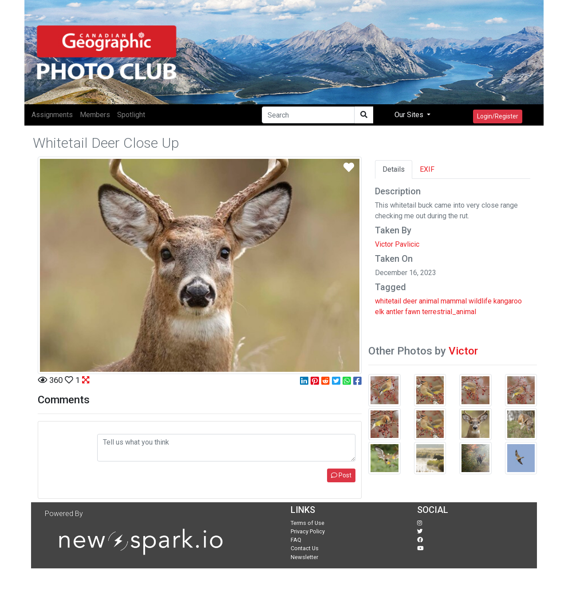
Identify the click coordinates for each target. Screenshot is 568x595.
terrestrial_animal (449, 311)
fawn (412, 311)
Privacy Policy (308, 531)
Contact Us (305, 548)
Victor (463, 351)
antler (394, 311)
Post (341, 475)
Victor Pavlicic (397, 244)
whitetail (388, 301)
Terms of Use (307, 523)
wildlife (480, 301)
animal (429, 301)
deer (410, 301)
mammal (454, 301)
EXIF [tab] (427, 169)
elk (379, 311)
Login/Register (497, 116)
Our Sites (409, 114)
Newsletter (304, 557)
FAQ (296, 539)
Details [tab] (394, 169)
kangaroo (507, 301)
